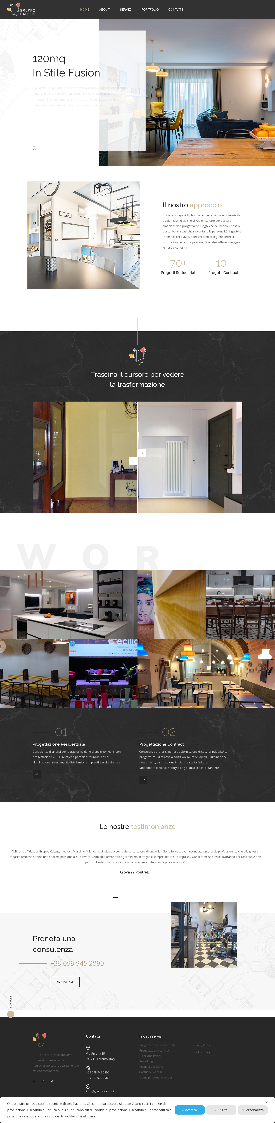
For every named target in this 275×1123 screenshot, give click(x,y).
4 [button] (134, 897)
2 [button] (122, 897)
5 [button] (140, 897)
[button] (65, 982)
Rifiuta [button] (221, 1110)
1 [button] (115, 897)
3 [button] (128, 897)
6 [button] (147, 897)
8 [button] (159, 897)
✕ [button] (266, 1102)
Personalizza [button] (253, 1110)
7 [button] (153, 897)
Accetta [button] (189, 1110)
